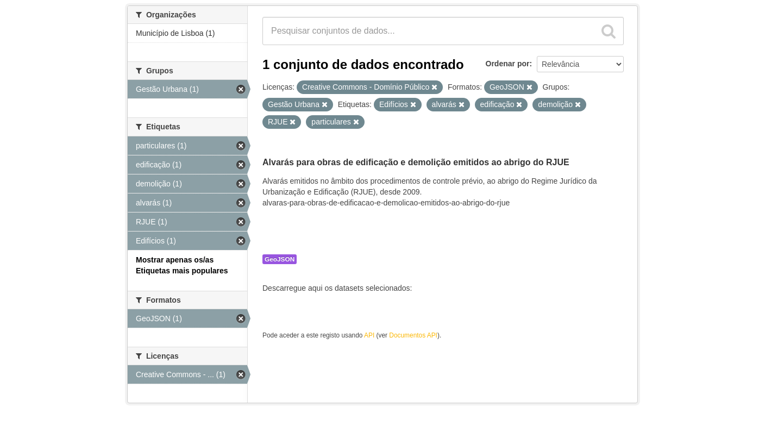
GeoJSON (279, 259)
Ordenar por (508, 63)
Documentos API (413, 335)
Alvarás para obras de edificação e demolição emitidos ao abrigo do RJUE (415, 162)
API (369, 335)
